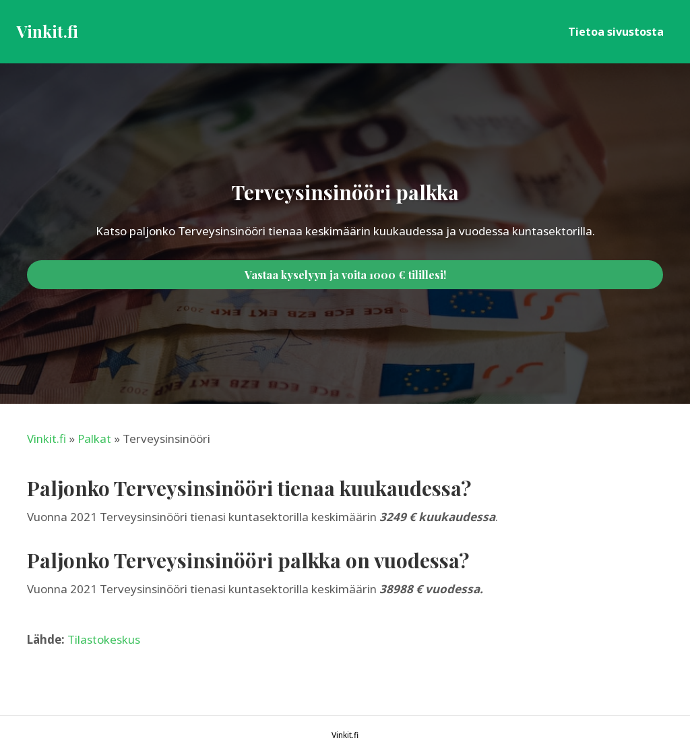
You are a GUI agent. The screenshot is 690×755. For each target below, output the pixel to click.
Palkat (94, 438)
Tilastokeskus (103, 639)
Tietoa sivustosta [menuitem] (616, 31)
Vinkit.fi (46, 438)
